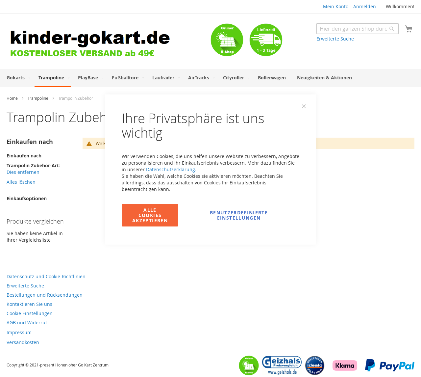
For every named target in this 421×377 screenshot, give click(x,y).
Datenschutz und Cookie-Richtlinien (46, 276)
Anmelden (364, 6)
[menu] (210, 78)
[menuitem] (17, 77)
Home (13, 98)
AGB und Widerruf (27, 322)
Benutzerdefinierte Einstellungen (239, 215)
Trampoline (38, 98)
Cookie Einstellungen (30, 313)
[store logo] (108, 42)
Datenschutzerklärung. (171, 169)
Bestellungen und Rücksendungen (45, 295)
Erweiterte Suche (335, 39)
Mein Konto (335, 6)
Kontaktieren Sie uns (29, 304)
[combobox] (357, 28)
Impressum (19, 332)
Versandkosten (23, 342)
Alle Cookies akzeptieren (150, 214)
